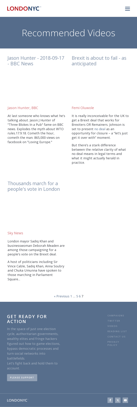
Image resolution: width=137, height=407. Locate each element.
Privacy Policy (113, 343)
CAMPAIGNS (115, 315)
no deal (99, 129)
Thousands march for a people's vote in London (34, 186)
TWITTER (113, 320)
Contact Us (117, 336)
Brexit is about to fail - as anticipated (99, 61)
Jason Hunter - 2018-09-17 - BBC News (36, 61)
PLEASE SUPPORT (22, 377)
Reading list (117, 331)
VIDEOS (112, 326)
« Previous (61, 296)
